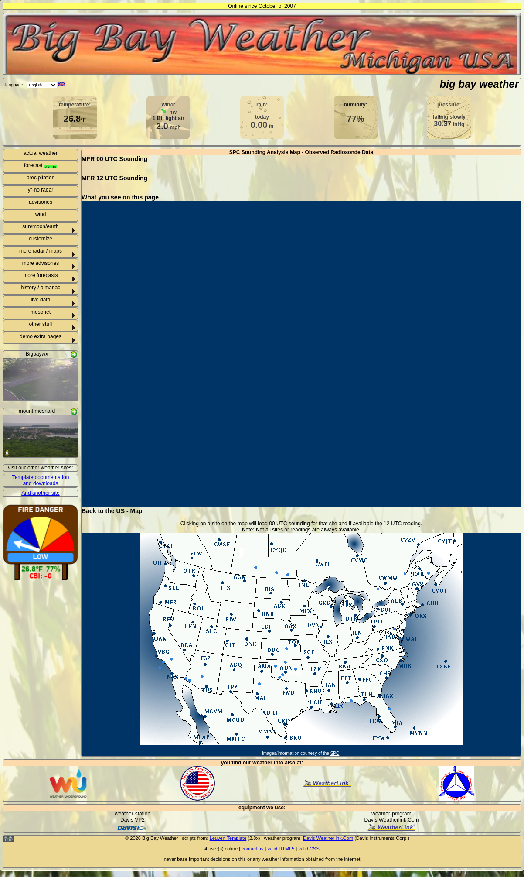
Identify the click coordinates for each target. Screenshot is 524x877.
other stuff (40, 324)
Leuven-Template (228, 838)
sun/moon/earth (40, 226)
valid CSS (308, 848)
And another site (40, 493)
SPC (335, 753)
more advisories (40, 263)
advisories (40, 202)
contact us (252, 848)
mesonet (41, 312)
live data (41, 300)
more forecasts (40, 275)
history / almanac (41, 287)
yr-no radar (41, 190)
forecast (40, 165)
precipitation (41, 178)
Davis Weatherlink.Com (328, 838)
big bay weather (479, 84)
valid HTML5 (280, 848)
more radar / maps (40, 251)
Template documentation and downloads (40, 480)
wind (40, 214)
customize (40, 239)
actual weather (41, 153)
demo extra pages (40, 336)
